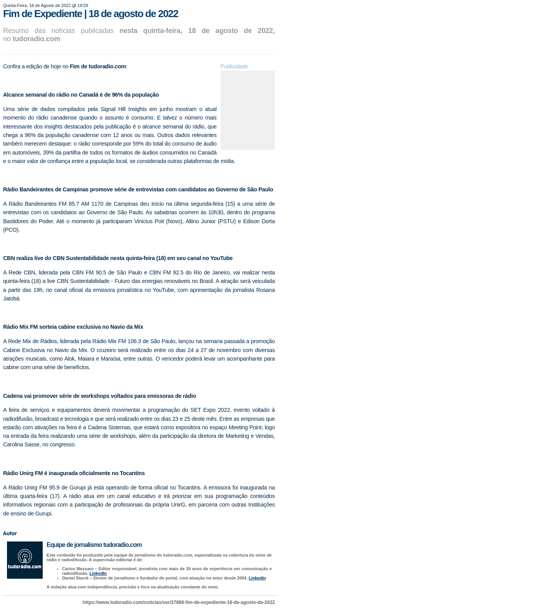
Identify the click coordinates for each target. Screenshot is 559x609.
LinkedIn (98, 573)
